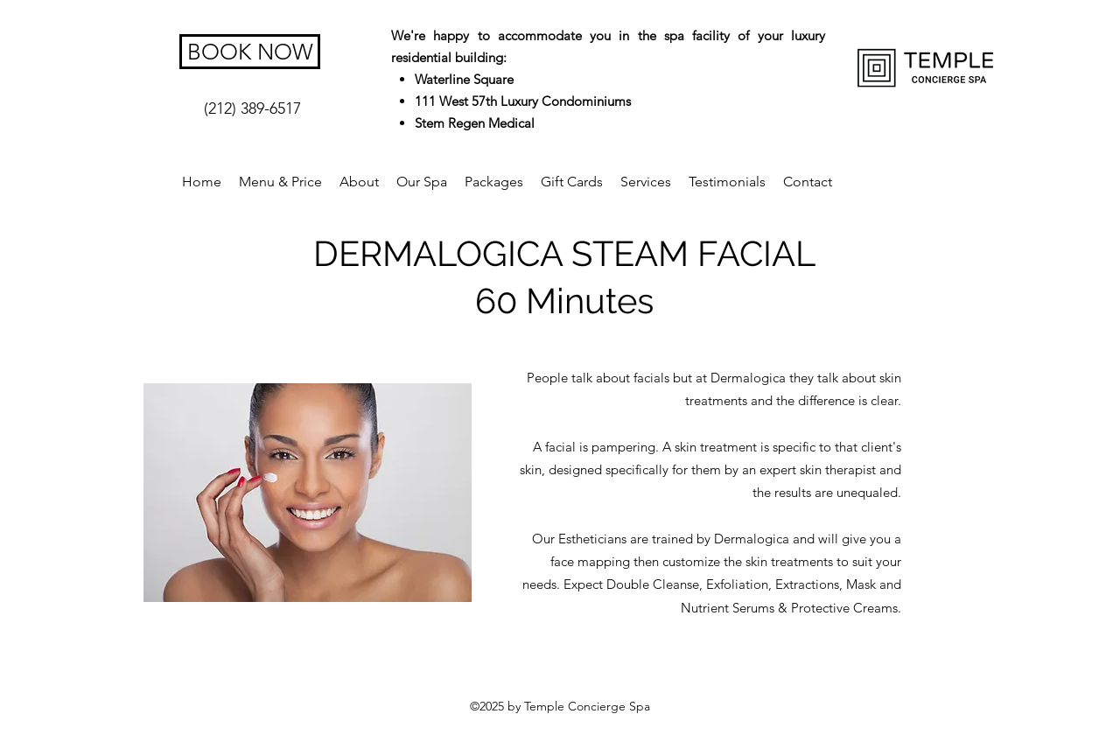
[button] (646, 182)
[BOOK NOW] (249, 51)
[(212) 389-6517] (252, 109)
